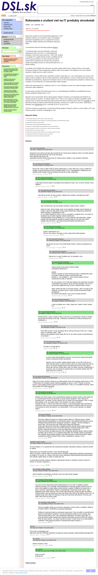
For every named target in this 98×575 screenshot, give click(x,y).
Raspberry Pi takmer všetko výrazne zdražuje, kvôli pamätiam (11, 60)
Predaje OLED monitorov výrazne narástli (10, 110)
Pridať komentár (30, 563)
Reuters (55, 47)
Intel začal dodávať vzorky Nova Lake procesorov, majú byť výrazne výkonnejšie (11, 101)
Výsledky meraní (8, 28)
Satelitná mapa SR (8, 32)
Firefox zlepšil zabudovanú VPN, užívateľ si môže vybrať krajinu (39, 118)
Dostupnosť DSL (8, 24)
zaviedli (86, 101)
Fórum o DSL (7, 26)
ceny (32, 24)
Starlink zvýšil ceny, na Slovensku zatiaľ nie (9, 79)
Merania (12, 39)
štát (42, 24)
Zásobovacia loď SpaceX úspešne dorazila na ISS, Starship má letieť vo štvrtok (11, 106)
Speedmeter (7, 39)
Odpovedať (32, 160)
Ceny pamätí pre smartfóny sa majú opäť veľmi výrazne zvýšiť (11, 75)
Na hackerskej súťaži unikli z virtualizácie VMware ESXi (11, 87)
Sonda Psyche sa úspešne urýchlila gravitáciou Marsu (11, 91)
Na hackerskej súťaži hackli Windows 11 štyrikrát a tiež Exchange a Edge (11, 70)
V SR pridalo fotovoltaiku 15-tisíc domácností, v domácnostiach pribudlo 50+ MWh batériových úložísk (47, 120)
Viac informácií (21, 573)
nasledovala (38, 104)
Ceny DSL (6, 22)
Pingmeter (6, 41)
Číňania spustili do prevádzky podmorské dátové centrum (11, 83)
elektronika (37, 24)
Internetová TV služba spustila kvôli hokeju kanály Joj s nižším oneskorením (11, 95)
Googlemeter (7, 43)
